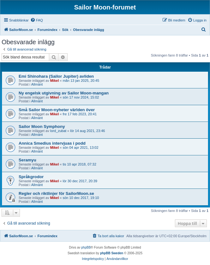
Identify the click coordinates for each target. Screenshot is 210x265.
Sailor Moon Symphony (42, 126)
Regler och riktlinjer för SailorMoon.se (56, 193)
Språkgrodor (31, 176)
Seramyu (27, 160)
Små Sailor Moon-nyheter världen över (57, 109)
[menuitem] (36, 20)
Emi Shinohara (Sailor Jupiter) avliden (56, 76)
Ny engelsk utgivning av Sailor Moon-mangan (64, 93)
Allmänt (37, 84)
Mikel (54, 80)
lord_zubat (58, 131)
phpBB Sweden (111, 253)
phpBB (86, 247)
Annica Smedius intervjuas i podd (52, 143)
